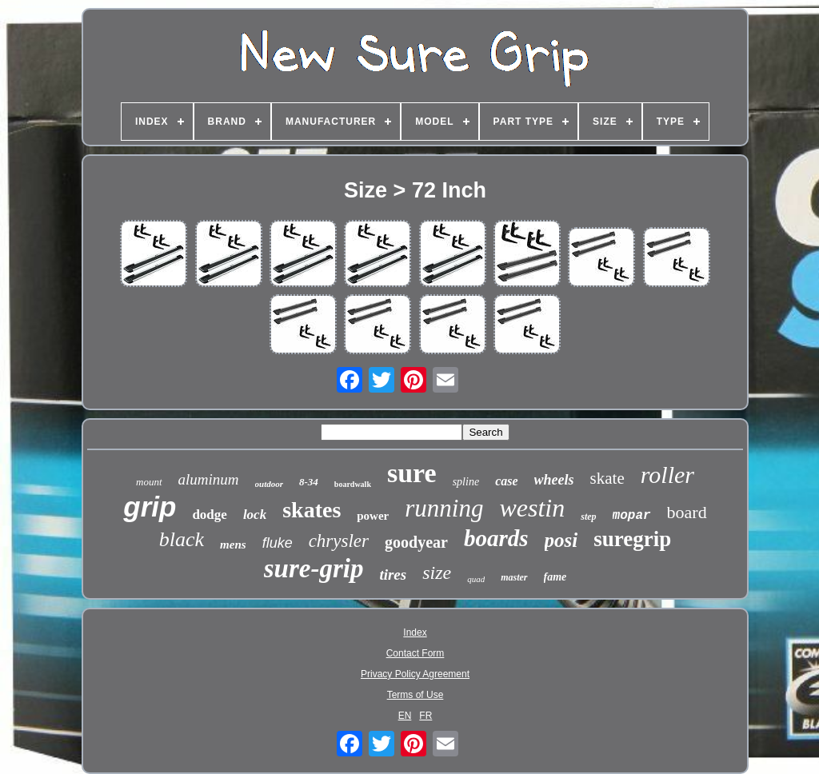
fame (555, 577)
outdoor (269, 484)
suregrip (632, 539)
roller (667, 474)
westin (532, 507)
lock (254, 514)
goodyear (416, 542)
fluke (277, 543)
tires (392, 574)
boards (496, 538)
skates (311, 509)
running (444, 508)
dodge (209, 514)
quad (476, 579)
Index (414, 632)
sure (412, 473)
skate (607, 478)
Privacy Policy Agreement (415, 674)
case (506, 481)
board (687, 512)
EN (405, 715)
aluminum (208, 479)
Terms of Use (415, 694)
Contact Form (415, 653)
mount (149, 482)
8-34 (308, 482)
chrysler (339, 541)
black (181, 539)
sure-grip (314, 568)
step (588, 516)
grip (149, 506)
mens (233, 544)
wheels (554, 480)
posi (561, 540)
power (373, 515)
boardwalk (352, 484)
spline (466, 482)
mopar (632, 516)
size (436, 572)
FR (425, 715)
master (514, 577)
